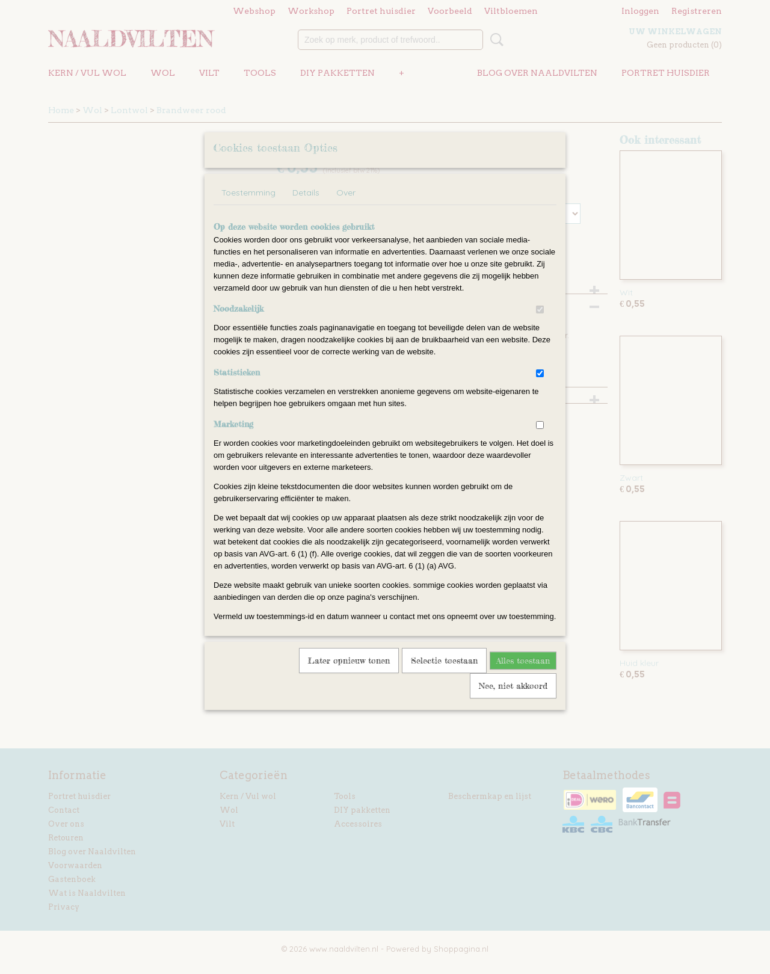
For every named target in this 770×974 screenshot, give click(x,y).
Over (346, 208)
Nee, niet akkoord (513, 701)
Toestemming (248, 208)
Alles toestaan (523, 676)
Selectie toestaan (444, 676)
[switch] (540, 325)
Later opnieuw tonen (349, 676)
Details (305, 208)
